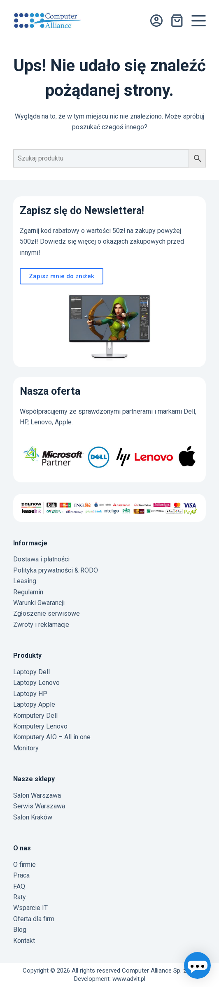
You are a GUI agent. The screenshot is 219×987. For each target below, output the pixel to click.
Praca (21, 875)
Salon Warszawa (37, 795)
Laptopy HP (30, 694)
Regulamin (28, 592)
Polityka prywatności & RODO (55, 570)
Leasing (24, 581)
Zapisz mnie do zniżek (61, 276)
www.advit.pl (128, 978)
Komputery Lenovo (40, 726)
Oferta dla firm (33, 919)
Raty (19, 897)
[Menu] (198, 21)
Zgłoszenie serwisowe (46, 613)
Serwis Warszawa (39, 806)
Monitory (26, 748)
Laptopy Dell (31, 672)
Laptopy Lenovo (36, 683)
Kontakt (24, 941)
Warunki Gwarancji (39, 603)
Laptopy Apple (34, 704)
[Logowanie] (156, 20)
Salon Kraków (32, 817)
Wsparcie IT (30, 908)
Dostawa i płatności (41, 559)
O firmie (24, 864)
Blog (19, 929)
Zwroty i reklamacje (41, 625)
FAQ (19, 886)
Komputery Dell (35, 715)
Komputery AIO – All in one (52, 737)
